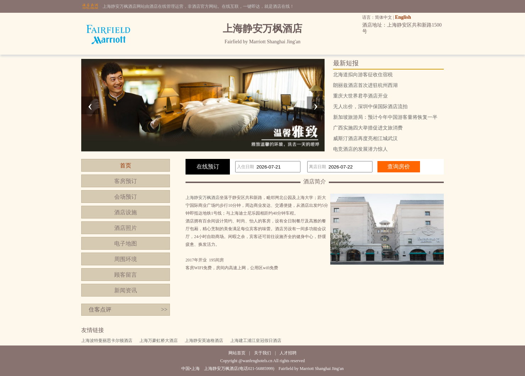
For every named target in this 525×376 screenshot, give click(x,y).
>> (164, 309)
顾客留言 (125, 275)
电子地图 (125, 243)
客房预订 (125, 181)
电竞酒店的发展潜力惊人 (360, 149)
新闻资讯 (125, 290)
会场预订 (125, 197)
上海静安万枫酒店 (203, 197)
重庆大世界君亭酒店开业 (360, 96)
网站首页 (236, 352)
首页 (125, 165)
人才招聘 (288, 352)
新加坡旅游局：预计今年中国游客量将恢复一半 (385, 117)
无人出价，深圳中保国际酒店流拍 (370, 106)
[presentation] (90, 105)
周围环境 (125, 259)
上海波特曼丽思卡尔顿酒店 (106, 340)
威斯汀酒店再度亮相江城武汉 (365, 138)
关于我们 (262, 352)
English (403, 17)
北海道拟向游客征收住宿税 (363, 74)
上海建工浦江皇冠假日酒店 (255, 340)
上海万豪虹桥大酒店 (158, 340)
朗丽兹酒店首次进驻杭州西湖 (365, 85)
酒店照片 (125, 228)
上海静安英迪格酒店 (204, 340)
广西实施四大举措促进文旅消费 (368, 128)
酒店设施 (125, 212)
